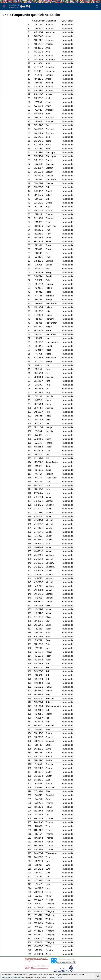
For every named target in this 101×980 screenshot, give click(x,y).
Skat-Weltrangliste (66, 959)
